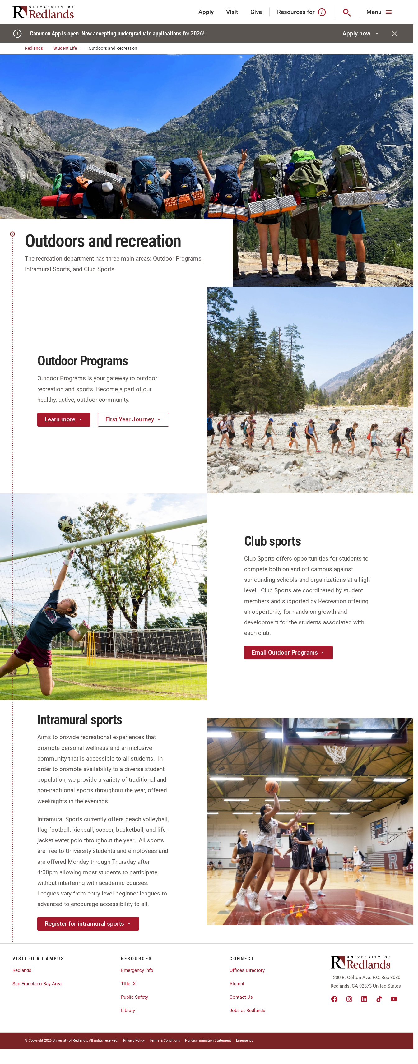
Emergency (244, 1041)
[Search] (346, 12)
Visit (232, 12)
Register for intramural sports (88, 923)
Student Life (69, 48)
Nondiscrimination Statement (208, 1041)
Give (256, 12)
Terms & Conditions (165, 1041)
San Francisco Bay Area (37, 984)
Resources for (302, 12)
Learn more (64, 419)
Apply (206, 12)
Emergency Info (137, 970)
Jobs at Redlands (247, 1010)
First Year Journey (133, 419)
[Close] (394, 33)
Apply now (360, 33)
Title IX (128, 984)
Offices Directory (247, 970)
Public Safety (134, 997)
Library (128, 1010)
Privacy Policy (134, 1041)
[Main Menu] (380, 12)
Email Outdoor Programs (288, 652)
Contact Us (241, 997)
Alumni (237, 984)
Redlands (37, 48)
